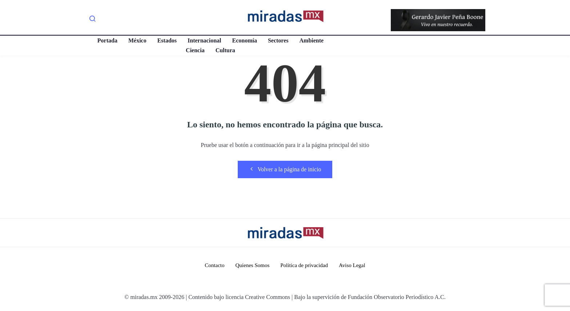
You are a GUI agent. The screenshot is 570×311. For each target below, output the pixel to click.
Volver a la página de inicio (285, 169)
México (137, 40)
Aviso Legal (352, 265)
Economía (244, 40)
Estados (167, 40)
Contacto (214, 265)
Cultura (225, 50)
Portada (107, 40)
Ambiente (312, 40)
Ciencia (195, 50)
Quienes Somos (252, 265)
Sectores (278, 40)
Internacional (204, 40)
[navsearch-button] (92, 20)
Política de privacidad (304, 265)
